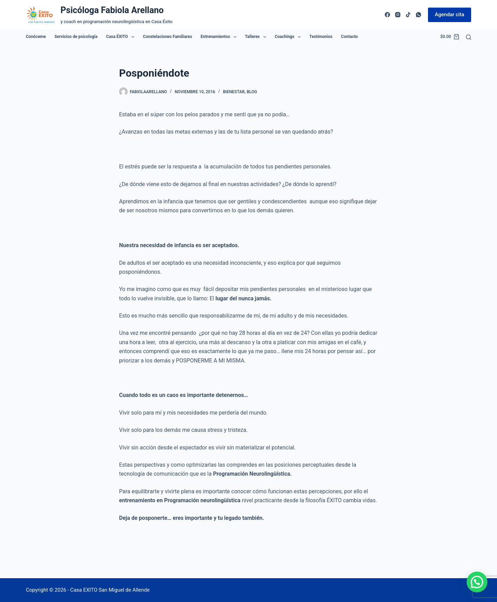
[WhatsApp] (418, 14)
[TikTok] (408, 14)
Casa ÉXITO (121, 37)
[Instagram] (397, 14)
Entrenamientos (220, 37)
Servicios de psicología (76, 36)
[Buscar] (468, 37)
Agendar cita (449, 14)
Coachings (289, 37)
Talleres (257, 37)
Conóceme (36, 36)
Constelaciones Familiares (167, 36)
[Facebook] (387, 14)
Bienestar (234, 91)
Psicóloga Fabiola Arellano (112, 10)
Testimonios (320, 36)
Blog (252, 91)
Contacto (349, 36)
